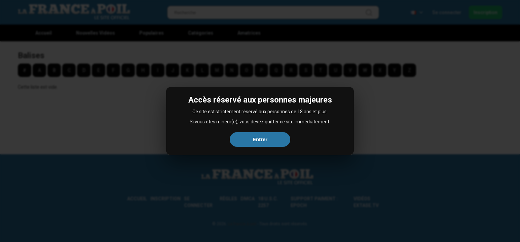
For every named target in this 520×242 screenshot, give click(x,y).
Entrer (260, 139)
